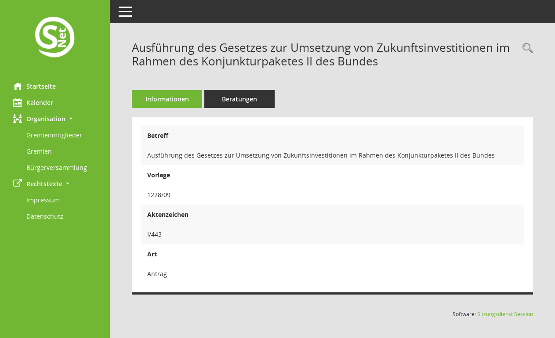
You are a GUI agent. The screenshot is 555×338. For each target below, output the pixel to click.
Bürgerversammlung (56, 167)
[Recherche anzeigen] (525, 48)
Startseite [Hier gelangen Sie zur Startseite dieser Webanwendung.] (34, 86)
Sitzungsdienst (505, 314)
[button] (55, 119)
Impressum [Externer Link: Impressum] (43, 200)
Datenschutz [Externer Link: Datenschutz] (44, 216)
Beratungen (239, 99)
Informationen (167, 99)
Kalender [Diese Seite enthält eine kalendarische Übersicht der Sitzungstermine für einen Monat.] (33, 102)
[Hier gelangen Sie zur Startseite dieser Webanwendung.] (55, 38)
